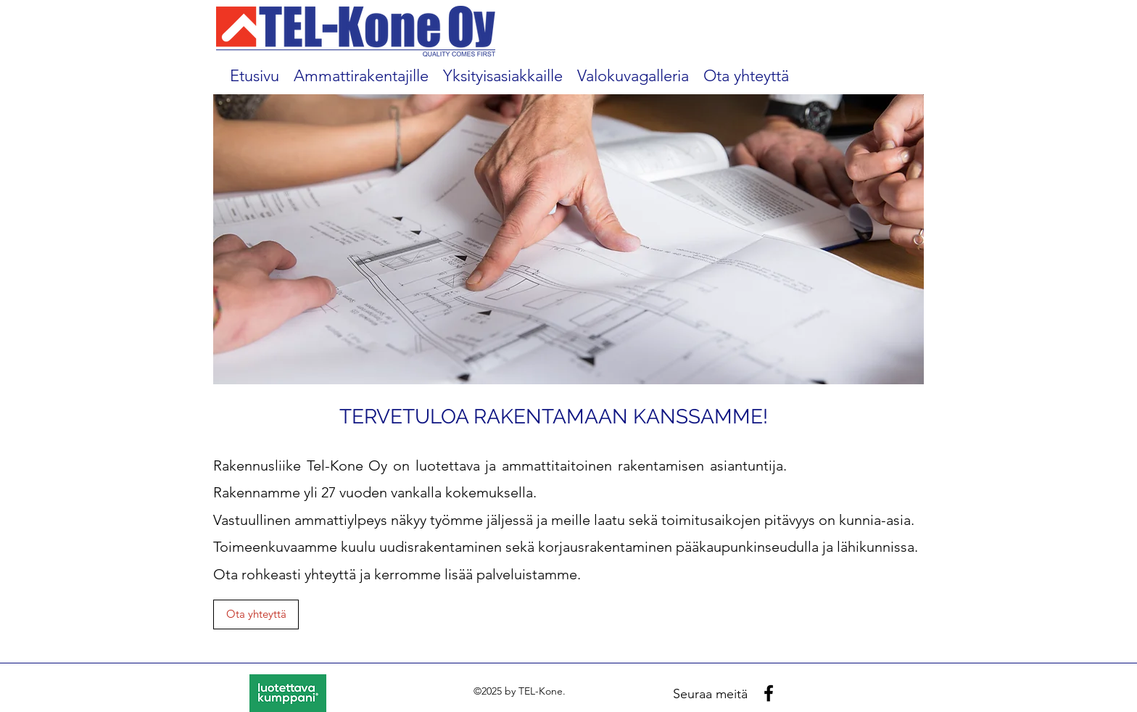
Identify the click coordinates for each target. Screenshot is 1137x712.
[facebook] (769, 693)
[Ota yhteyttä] (256, 614)
